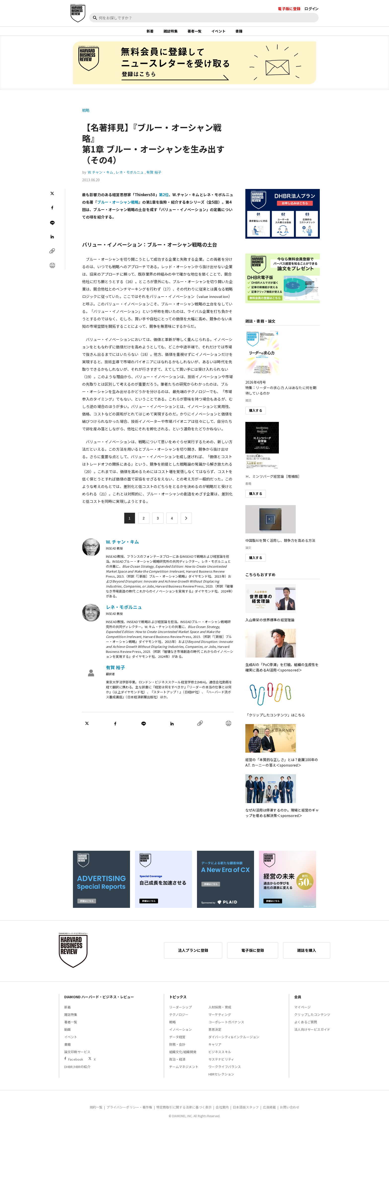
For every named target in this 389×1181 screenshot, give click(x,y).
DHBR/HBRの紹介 (77, 1071)
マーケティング (219, 1019)
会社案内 (222, 1111)
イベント (218, 33)
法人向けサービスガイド (312, 1034)
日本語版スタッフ (246, 1111)
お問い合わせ (289, 1111)
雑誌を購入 (306, 954)
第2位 (164, 199)
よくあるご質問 (305, 1026)
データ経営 (177, 1041)
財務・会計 (177, 1048)
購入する (255, 415)
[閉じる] (379, 26)
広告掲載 (269, 1111)
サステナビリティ (221, 1063)
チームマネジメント (183, 1071)
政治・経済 (177, 1063)
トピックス (178, 1001)
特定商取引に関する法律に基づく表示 (184, 1111)
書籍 (238, 33)
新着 (150, 33)
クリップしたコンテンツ (312, 1019)
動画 (67, 1034)
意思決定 (215, 1034)
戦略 (86, 114)
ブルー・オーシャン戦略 (118, 206)
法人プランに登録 (193, 954)
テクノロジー (179, 1019)
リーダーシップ (180, 1011)
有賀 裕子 (153, 176)
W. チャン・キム (100, 176)
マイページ (302, 1011)
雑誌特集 (170, 33)
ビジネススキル (219, 1056)
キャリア (215, 1048)
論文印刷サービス (77, 1056)
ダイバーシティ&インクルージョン (233, 1041)
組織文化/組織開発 (182, 1056)
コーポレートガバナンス (226, 1026)
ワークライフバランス (224, 1071)
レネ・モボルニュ (130, 176)
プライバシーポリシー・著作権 (129, 1111)
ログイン (311, 8)
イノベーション (180, 1034)
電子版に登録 (289, 8)
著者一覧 (195, 33)
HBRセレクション (221, 1078)
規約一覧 (96, 1111)
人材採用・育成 (219, 1011)
